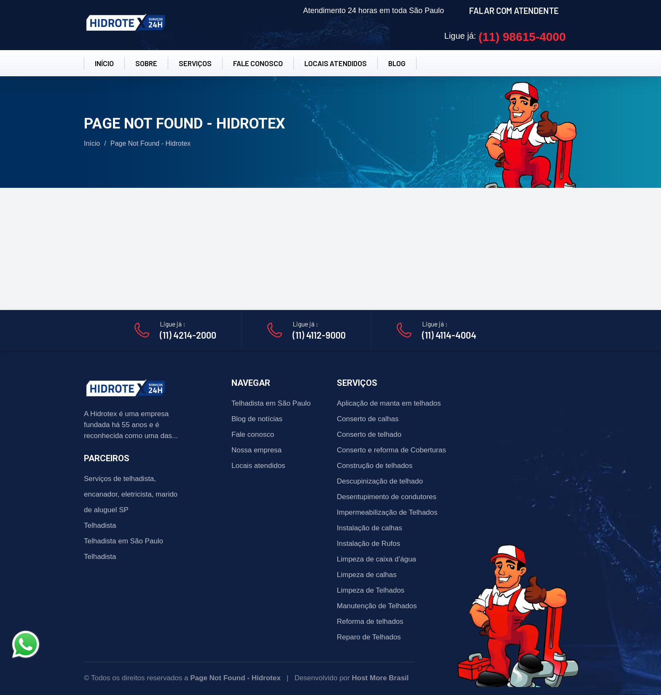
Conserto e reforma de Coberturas (391, 450)
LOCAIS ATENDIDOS (335, 63)
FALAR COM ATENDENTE (514, 10)
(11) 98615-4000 (522, 36)
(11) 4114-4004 (449, 334)
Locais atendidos (258, 466)
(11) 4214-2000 (188, 334)
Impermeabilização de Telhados (387, 512)
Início (92, 143)
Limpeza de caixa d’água (376, 559)
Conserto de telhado (369, 434)
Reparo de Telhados (369, 637)
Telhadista (100, 525)
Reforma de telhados (370, 621)
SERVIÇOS (195, 63)
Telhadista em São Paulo (123, 541)
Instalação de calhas (369, 528)
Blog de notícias (256, 419)
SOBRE (146, 63)
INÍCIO (104, 63)
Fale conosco (252, 434)
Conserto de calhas (367, 419)
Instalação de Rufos (368, 544)
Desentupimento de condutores (386, 497)
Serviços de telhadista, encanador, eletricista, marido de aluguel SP (130, 494)
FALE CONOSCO (258, 63)
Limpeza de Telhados (370, 590)
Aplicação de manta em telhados (389, 403)
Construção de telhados (375, 466)
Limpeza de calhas (367, 575)
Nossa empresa (256, 450)
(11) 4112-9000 (319, 334)
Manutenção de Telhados (377, 606)
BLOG (397, 63)
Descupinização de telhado (380, 481)
